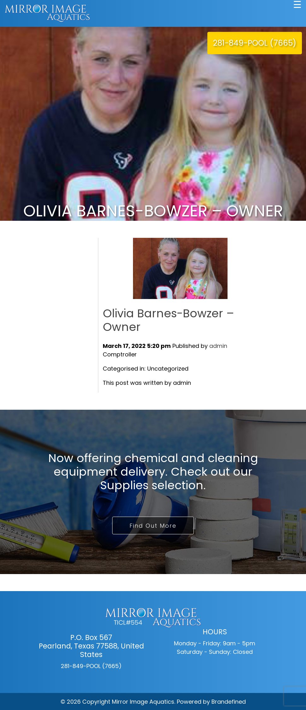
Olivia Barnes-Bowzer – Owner (168, 320)
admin (218, 346)
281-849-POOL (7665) (254, 43)
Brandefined (228, 702)
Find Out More (153, 526)
